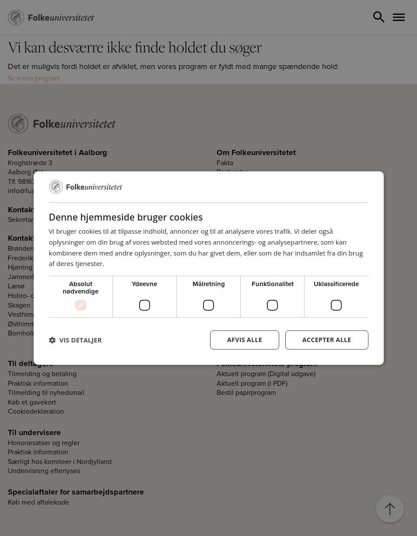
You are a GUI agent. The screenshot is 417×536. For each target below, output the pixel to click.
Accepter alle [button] (326, 339)
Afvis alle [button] (244, 339)
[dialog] (209, 268)
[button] (75, 340)
